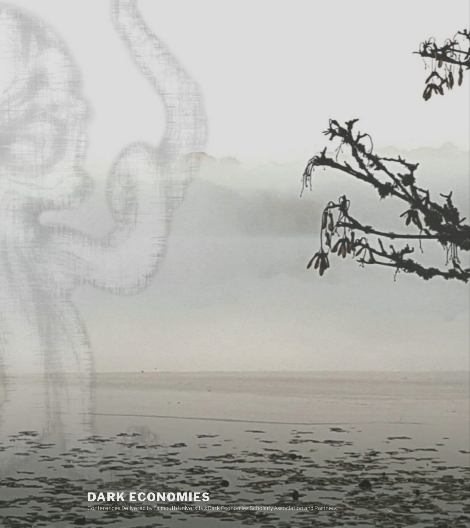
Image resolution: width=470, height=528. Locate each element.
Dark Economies (149, 497)
